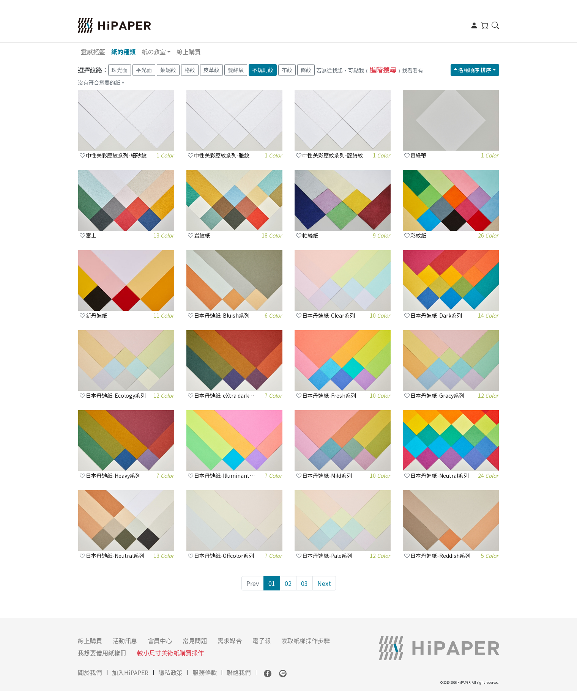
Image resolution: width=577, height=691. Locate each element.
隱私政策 (170, 672)
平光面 (144, 70)
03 (304, 583)
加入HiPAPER (130, 672)
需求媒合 (230, 640)
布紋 (287, 70)
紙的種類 (123, 51)
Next (324, 583)
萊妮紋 (168, 70)
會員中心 (160, 640)
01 (271, 583)
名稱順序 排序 (472, 70)
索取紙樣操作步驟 (305, 640)
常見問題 (195, 640)
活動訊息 (125, 640)
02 (288, 583)
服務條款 (204, 672)
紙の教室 (154, 51)
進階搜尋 (383, 69)
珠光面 (120, 70)
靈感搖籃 (93, 51)
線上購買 (189, 51)
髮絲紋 (236, 70)
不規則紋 (262, 70)
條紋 (306, 70)
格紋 (189, 70)
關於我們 (90, 672)
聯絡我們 (239, 672)
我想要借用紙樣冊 (102, 652)
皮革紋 (211, 70)
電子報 (261, 640)
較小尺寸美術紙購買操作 (170, 652)
